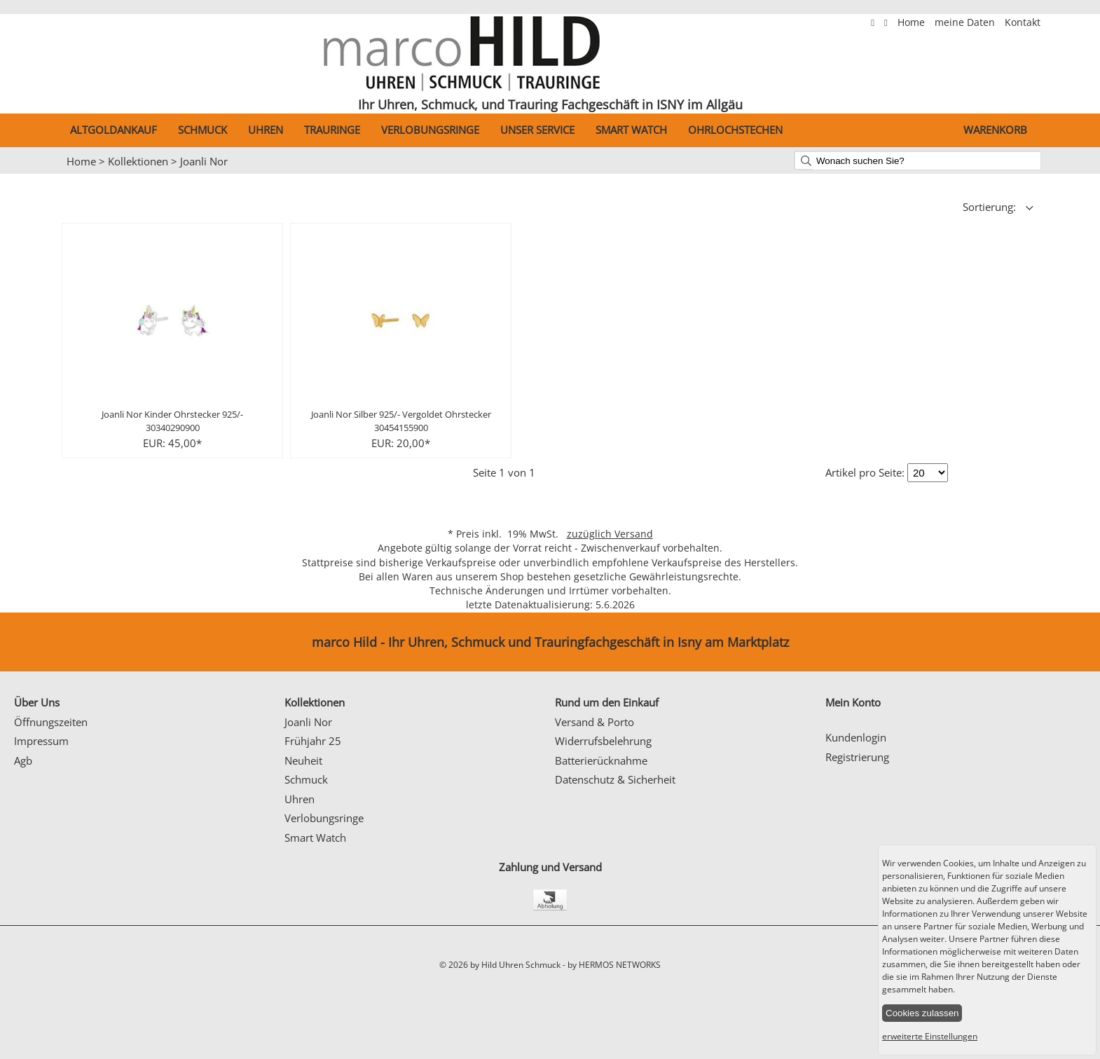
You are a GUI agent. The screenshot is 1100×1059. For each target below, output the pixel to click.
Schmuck (202, 130)
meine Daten (966, 22)
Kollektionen (138, 161)
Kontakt (1022, 22)
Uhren (265, 130)
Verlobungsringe (430, 130)
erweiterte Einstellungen (929, 1036)
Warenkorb (995, 130)
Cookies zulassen (922, 1013)
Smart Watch (631, 130)
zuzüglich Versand (610, 534)
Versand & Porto (594, 722)
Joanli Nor (204, 161)
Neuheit (303, 760)
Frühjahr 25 (312, 741)
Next (1082, 174)
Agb (23, 760)
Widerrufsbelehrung (603, 741)
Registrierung (857, 757)
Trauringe (332, 130)
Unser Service (537, 130)
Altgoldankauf (113, 130)
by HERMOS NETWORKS (614, 965)
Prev (19, 174)
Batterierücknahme (601, 760)
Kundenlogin (855, 737)
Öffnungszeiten (51, 722)
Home (913, 22)
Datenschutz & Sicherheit (615, 779)
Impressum (41, 741)
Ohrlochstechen (735, 130)
